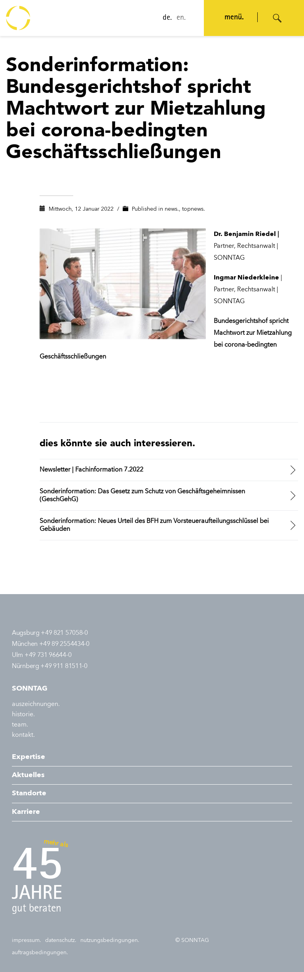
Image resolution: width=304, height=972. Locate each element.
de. (167, 18)
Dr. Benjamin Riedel (245, 234)
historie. (23, 715)
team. (20, 725)
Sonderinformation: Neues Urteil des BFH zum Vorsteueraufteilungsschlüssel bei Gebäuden (154, 525)
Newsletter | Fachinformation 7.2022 (91, 470)
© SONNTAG (192, 940)
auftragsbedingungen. (40, 952)
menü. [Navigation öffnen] (234, 18)
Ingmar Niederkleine (246, 278)
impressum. (26, 940)
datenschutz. (60, 940)
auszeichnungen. (36, 704)
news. (172, 209)
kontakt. (23, 735)
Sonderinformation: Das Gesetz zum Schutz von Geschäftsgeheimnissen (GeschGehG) (142, 496)
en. (181, 18)
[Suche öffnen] (277, 18)
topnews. (193, 209)
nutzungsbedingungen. (109, 940)
